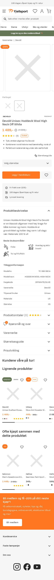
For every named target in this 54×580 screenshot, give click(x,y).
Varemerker (7, 40)
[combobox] (27, 19)
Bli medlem (12, 522)
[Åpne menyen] (4, 11)
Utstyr (25, 27)
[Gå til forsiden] (18, 11)
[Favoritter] (35, 11)
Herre (3, 27)
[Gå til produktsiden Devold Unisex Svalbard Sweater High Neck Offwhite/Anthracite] (13, 394)
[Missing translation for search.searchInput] (5, 19)
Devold (18, 40)
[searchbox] (30, 19)
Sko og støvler (40, 27)
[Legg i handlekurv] (21, 175)
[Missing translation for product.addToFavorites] (46, 175)
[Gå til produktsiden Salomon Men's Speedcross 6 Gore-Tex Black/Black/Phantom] (13, 460)
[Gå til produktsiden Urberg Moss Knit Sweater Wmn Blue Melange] (36, 394)
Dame (14, 27)
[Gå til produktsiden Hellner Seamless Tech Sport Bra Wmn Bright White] (36, 460)
